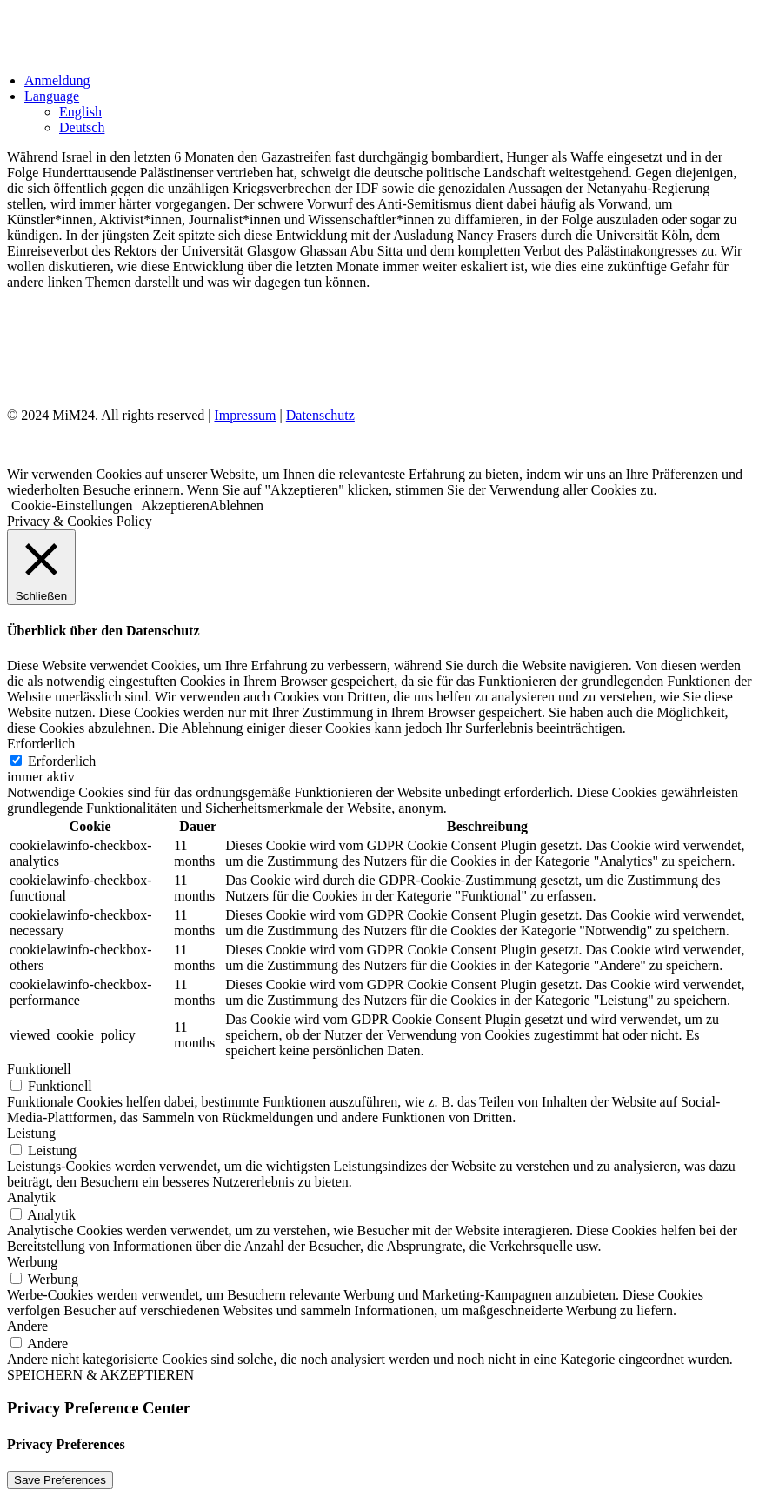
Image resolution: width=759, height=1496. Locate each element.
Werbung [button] (32, 1261)
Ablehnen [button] (236, 505)
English (80, 111)
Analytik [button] (31, 1197)
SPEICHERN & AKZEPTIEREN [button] (100, 1374)
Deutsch (81, 127)
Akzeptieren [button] (176, 505)
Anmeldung (57, 80)
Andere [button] (27, 1326)
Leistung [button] (31, 1133)
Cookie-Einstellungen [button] (72, 505)
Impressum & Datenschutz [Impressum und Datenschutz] (99, 353)
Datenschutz (320, 415)
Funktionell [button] (39, 1068)
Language (51, 96)
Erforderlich (62, 761)
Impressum (245, 415)
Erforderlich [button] (41, 743)
